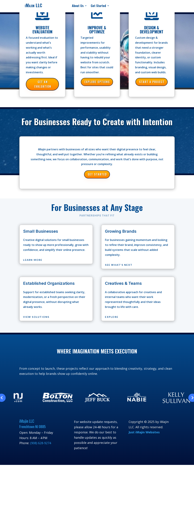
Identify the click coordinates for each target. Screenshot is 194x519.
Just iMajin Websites (144, 432)
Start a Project (152, 82)
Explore (111, 316)
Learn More (32, 259)
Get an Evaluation (42, 84)
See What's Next (118, 264)
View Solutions (36, 316)
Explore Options (97, 82)
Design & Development (151, 29)
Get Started (98, 6)
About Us (78, 6)
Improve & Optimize (97, 29)
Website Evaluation (42, 29)
